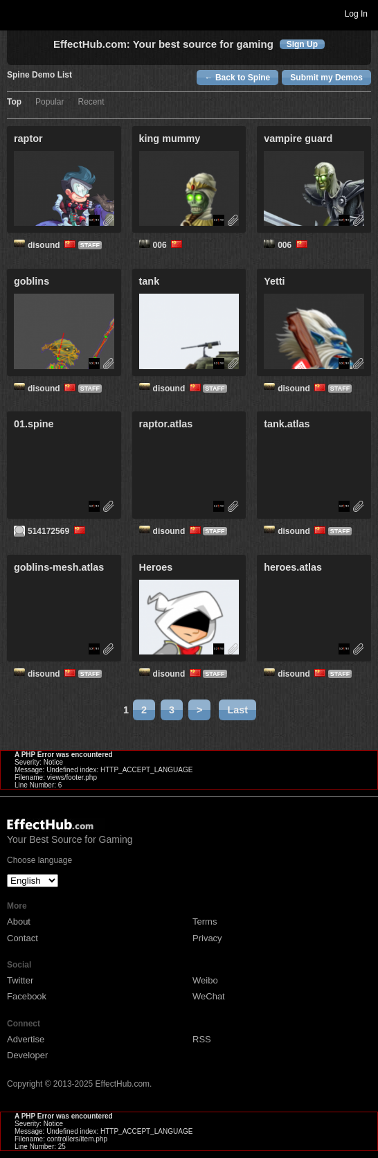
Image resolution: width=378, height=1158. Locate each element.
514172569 (57, 531)
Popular (49, 102)
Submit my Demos (326, 77)
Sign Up (302, 44)
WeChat (208, 996)
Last (237, 709)
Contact (22, 938)
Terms (204, 921)
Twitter (20, 980)
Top (14, 102)
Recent (91, 102)
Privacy (207, 938)
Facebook (26, 996)
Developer (27, 1055)
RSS (201, 1039)
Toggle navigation (16, 13)
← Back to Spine (238, 77)
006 (169, 245)
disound (53, 245)
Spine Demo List (39, 75)
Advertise (25, 1039)
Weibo (205, 980)
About (18, 921)
